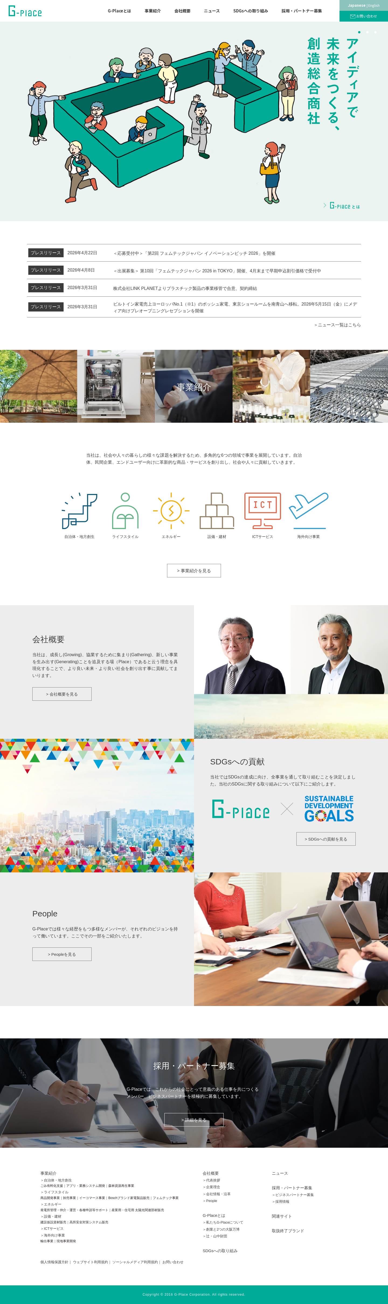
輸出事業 (46, 1241)
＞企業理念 (211, 1187)
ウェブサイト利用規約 (90, 1262)
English (374, 5)
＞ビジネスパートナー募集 (293, 1195)
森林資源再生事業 (121, 1186)
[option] (194, 121)
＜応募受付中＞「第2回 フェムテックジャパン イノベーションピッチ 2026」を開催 (194, 253)
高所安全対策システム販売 (89, 1222)
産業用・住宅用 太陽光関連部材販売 (138, 1210)
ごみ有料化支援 (51, 1186)
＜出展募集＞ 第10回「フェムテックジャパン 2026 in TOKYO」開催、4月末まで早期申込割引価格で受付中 (217, 271)
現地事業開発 (66, 1241)
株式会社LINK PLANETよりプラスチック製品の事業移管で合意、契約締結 (185, 288)
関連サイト (282, 1216)
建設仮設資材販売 (53, 1222)
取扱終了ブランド (288, 1230)
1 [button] (359, 32)
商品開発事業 (50, 1198)
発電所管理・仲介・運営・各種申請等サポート (74, 1210)
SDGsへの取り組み (250, 10)
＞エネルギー (50, 1204)
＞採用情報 (280, 1202)
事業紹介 (153, 10)
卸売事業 (69, 1198)
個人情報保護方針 (54, 1262)
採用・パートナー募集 (302, 10)
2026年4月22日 (62, 253)
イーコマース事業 (92, 1198)
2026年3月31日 (62, 287)
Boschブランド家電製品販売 (129, 1198)
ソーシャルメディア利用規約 (135, 1262)
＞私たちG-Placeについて (223, 1222)
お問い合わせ (366, 16)
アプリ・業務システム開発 (85, 1186)
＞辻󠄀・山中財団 (215, 1236)
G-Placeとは (119, 10)
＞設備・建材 (50, 1216)
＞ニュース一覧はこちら (337, 325)
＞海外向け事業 (52, 1235)
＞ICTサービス (52, 1229)
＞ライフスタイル (54, 1192)
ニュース (212, 10)
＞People (210, 1201)
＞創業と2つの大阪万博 (221, 1229)
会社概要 (182, 10)
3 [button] (375, 32)
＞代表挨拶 (211, 1180)
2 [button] (367, 32)
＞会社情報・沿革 (217, 1194)
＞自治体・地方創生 (56, 1180)
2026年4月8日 (61, 270)
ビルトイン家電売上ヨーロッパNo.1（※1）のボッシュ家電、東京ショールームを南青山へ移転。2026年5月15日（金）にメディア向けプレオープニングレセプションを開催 (235, 307)
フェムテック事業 (166, 1198)
